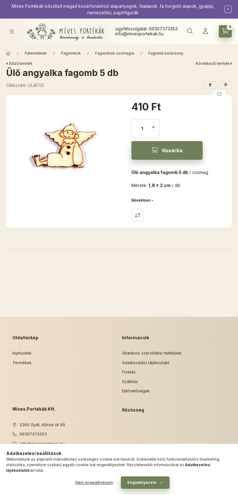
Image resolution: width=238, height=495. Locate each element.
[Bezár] (228, 9)
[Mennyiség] (142, 129)
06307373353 (163, 28)
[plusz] (153, 124)
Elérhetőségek (136, 390)
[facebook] (210, 85)
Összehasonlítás (137, 215)
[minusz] (153, 133)
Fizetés (129, 371)
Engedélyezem (141, 482)
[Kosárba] (167, 150)
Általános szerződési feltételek (152, 352)
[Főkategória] (8, 53)
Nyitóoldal (21, 352)
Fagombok (71, 53)
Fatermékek (36, 53)
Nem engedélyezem (94, 482)
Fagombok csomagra (114, 53)
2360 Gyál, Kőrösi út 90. (43, 424)
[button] (65, 147)
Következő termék (213, 63)
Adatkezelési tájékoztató (146, 362)
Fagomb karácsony (165, 53)
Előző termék (21, 63)
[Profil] (205, 31)
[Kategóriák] (11, 31)
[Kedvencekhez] (219, 94)
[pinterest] (225, 85)
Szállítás (130, 381)
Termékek (22, 362)
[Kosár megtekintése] (225, 31)
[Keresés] (190, 31)
